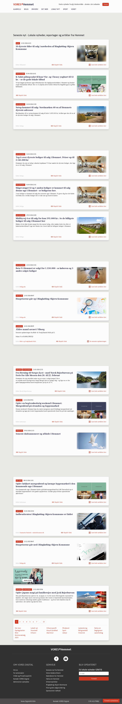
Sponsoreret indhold (53, 691)
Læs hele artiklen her (98, 65)
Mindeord (65, 628)
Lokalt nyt (55, 9)
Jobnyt (64, 633)
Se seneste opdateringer (98, 341)
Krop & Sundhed (52, 630)
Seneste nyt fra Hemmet (54, 670)
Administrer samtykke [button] (21, 682)
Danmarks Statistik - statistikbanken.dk (32, 533)
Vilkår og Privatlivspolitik (22, 676)
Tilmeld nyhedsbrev (111, 701)
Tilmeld (105, 4)
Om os (15, 670)
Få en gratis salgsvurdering (55, 688)
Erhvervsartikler (52, 682)
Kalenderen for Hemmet (54, 676)
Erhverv (35, 9)
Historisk (81, 633)
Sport (65, 9)
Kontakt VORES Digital (21, 679)
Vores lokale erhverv (53, 673)
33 (44, 622)
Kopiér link (58, 65)
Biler (16, 633)
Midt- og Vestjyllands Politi (28, 341)
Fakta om (97, 628)
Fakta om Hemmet (52, 679)
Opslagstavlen (20, 630)
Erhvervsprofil (52, 628)
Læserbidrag (98, 633)
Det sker (44, 9)
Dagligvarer (98, 630)
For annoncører (18, 673)
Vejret (73, 9)
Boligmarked (83, 630)
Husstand (34, 630)
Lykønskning (82, 628)
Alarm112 (17, 9)
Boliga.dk (23, 287)
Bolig (26, 9)
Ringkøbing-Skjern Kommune (56, 685)
